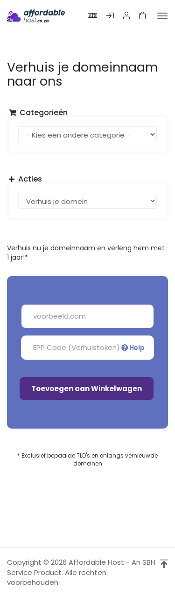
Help (133, 347)
